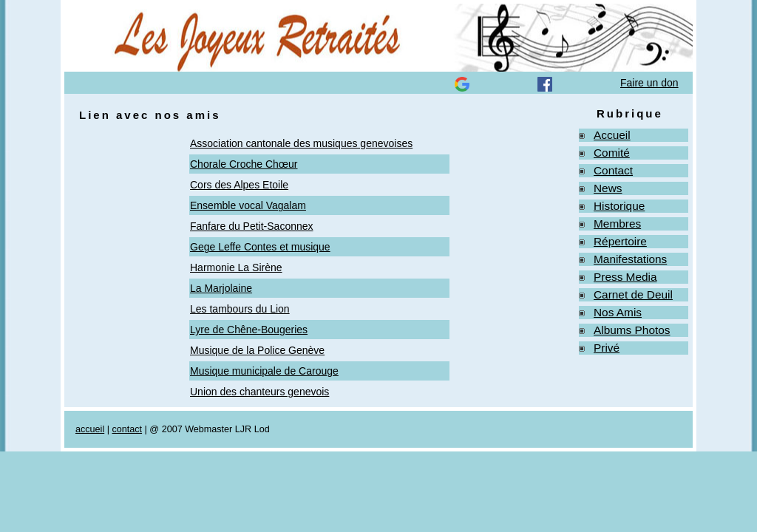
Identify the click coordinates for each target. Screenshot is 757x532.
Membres (617, 223)
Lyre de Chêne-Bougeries (249, 329)
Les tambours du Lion (240, 309)
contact (127, 429)
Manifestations (630, 259)
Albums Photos (632, 330)
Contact (613, 170)
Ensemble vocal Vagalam (248, 205)
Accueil (612, 135)
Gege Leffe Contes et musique (260, 247)
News (608, 188)
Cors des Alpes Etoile (239, 185)
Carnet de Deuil (633, 294)
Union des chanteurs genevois (259, 392)
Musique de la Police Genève (257, 350)
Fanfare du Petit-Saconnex (251, 226)
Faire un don (649, 83)
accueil (89, 429)
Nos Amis (618, 312)
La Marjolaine (221, 288)
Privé (606, 347)
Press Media (625, 276)
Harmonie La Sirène (236, 267)
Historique (619, 206)
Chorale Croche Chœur (244, 164)
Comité (612, 152)
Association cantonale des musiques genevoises (301, 143)
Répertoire (620, 241)
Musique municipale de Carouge (264, 371)
